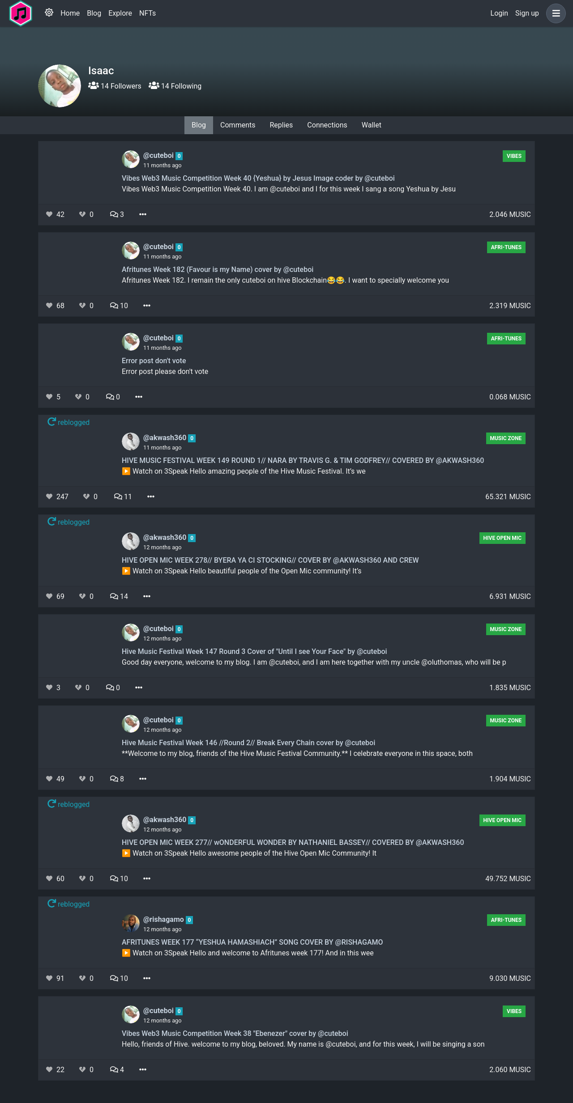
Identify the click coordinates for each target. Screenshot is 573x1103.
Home (70, 13)
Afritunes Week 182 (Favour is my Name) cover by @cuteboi (217, 269)
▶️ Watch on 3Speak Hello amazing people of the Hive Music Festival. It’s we (244, 471)
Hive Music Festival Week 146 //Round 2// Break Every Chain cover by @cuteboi (248, 742)
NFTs (147, 13)
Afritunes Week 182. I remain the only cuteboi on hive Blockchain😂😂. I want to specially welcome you (285, 280)
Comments (237, 125)
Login (499, 13)
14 (119, 596)
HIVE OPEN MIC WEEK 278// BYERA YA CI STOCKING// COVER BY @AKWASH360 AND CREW (270, 560)
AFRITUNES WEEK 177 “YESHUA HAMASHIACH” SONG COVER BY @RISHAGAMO (252, 942)
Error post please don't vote (165, 371)
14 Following (175, 86)
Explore (120, 13)
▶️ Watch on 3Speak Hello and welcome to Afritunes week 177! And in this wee (248, 953)
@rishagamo (164, 919)
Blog (94, 13)
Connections (327, 125)
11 (123, 496)
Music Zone (506, 438)
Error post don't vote (154, 360)
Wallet (371, 125)
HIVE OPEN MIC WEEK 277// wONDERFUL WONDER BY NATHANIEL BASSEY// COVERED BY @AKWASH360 (293, 842)
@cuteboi (159, 155)
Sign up (527, 13)
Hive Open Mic (502, 538)
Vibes (514, 156)
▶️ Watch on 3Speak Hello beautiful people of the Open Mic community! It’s (241, 571)
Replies (281, 125)
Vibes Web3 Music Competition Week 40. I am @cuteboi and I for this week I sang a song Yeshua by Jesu (289, 189)
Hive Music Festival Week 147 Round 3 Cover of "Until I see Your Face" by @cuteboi (254, 651)
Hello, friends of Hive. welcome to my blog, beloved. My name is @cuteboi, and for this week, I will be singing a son (303, 1044)
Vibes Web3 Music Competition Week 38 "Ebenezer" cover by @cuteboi (235, 1033)
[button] (554, 13)
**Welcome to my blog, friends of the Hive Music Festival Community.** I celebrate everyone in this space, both (297, 753)
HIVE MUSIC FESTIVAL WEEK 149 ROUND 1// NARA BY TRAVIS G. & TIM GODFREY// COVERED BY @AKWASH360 (303, 460)
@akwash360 (165, 437)
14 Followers (114, 86)
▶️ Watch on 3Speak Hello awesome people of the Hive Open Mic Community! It (249, 853)
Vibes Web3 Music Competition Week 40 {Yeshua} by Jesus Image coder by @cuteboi (258, 178)
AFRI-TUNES (506, 247)
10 (119, 305)
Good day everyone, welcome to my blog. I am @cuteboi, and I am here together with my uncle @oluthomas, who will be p (314, 662)
